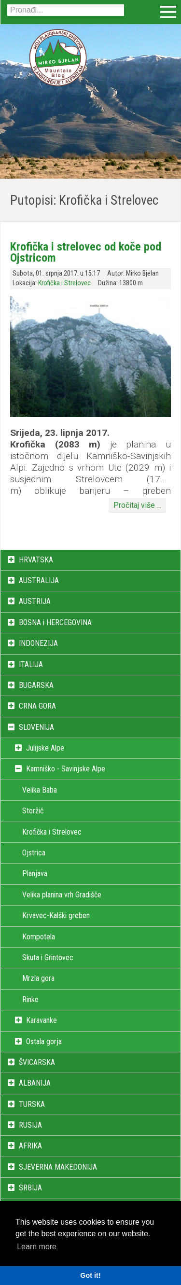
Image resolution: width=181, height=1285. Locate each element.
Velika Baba (39, 790)
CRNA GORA (37, 706)
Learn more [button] (36, 1247)
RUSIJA (30, 1125)
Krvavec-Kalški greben (56, 915)
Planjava (34, 873)
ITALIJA (31, 664)
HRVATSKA (36, 559)
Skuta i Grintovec (47, 957)
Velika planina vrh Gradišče (61, 894)
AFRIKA (30, 1145)
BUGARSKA (36, 685)
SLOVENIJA (36, 727)
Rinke (30, 999)
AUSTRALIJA (39, 580)
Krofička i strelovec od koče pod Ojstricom (85, 252)
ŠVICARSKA (37, 1062)
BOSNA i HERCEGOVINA (55, 622)
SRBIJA (30, 1187)
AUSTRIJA (35, 601)
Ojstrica (33, 852)
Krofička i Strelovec (64, 283)
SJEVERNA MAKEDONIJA (58, 1167)
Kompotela (38, 936)
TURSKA (32, 1104)
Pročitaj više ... (137, 505)
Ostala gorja (44, 1041)
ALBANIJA (35, 1083)
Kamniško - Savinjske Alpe (65, 768)
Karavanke (41, 1020)
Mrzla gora (38, 978)
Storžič (32, 810)
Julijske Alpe (45, 748)
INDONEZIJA (38, 643)
